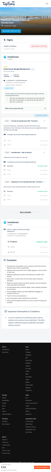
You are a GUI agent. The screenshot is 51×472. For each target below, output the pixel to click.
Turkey (27, 371)
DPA (3, 448)
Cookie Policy (6, 445)
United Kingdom (6, 414)
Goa (27, 398)
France (4, 411)
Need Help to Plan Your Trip (11, 31)
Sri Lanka (28, 368)
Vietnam (28, 366)
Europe (4, 398)
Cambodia (28, 377)
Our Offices (29, 432)
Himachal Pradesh (31, 409)
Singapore (28, 355)
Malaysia (28, 388)
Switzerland (5, 400)
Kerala (27, 406)
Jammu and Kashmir (32, 403)
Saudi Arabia (29, 385)
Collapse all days (41, 115)
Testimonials (29, 421)
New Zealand (6, 424)
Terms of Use (6, 450)
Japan (27, 379)
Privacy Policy (6, 453)
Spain (3, 406)
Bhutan (28, 382)
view (32, 69)
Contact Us (5, 442)
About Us (4, 439)
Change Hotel (9, 88)
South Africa (5, 349)
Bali (27, 358)
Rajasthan (28, 414)
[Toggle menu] (47, 4)
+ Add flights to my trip (38, 46)
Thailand (28, 352)
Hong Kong (29, 360)
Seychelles (5, 352)
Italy (3, 409)
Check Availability (42, 467)
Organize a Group (31, 427)
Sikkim (28, 411)
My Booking (29, 424)
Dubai (27, 349)
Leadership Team (31, 429)
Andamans (29, 400)
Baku (27, 374)
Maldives (28, 363)
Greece (4, 403)
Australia (4, 421)
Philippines (29, 390)
